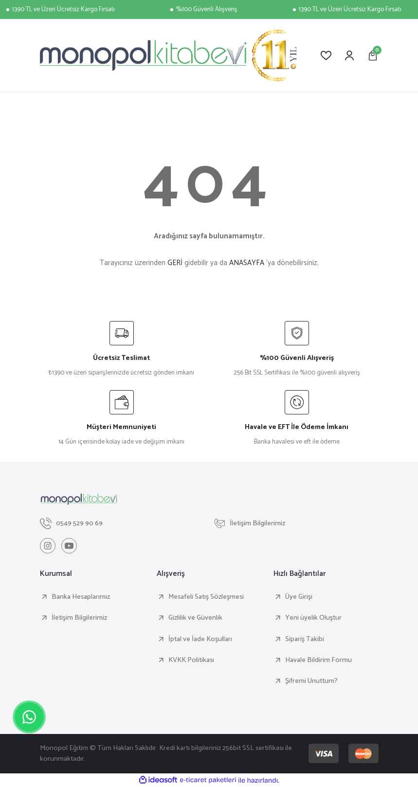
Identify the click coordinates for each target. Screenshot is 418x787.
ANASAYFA (246, 263)
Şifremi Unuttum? (311, 681)
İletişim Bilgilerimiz (79, 617)
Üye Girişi (298, 596)
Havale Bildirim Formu (318, 660)
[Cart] (373, 55)
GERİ (174, 263)
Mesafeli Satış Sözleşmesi (206, 596)
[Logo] (168, 55)
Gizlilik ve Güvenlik (195, 617)
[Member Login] (349, 55)
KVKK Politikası (191, 660)
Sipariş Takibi (304, 639)
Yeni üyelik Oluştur (313, 617)
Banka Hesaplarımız (81, 596)
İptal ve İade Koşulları (200, 639)
